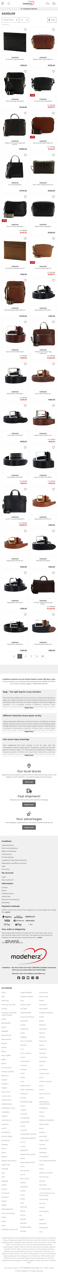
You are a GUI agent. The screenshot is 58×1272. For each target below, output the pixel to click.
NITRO (22, 1199)
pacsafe (23, 1219)
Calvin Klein (5, 1092)
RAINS (41, 1021)
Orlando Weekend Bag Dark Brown (43, 602)
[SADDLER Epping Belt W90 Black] (15, 585)
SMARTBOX (43, 1108)
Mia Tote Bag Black (14, 183)
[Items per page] (24, 19)
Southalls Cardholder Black (15, 58)
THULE (41, 1165)
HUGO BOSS (25, 1061)
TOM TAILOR (43, 1177)
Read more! (29, 804)
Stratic (41, 1128)
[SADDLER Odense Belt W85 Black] (15, 627)
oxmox (22, 1215)
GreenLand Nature (27, 1017)
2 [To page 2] (25, 656)
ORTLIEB (23, 1207)
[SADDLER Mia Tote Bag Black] (15, 167)
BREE (3, 1059)
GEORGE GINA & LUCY (9, 1229)
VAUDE (42, 1207)
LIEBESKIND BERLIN (28, 1138)
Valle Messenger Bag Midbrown (15, 309)
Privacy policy (7, 854)
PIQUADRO (43, 1009)
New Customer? (8, 880)
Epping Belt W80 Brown (15, 559)
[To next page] (37, 656)
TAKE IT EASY (44, 1140)
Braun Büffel (6, 1055)
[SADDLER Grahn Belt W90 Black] (15, 418)
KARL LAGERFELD (27, 1090)
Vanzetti (42, 1203)
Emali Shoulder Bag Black (43, 100)
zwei (41, 1232)
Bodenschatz (6, 1039)
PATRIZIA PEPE (25, 1227)
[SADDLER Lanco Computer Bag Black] (15, 501)
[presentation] (9, 3)
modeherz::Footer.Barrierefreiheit (14, 860)
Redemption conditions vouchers (14, 863)
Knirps (22, 1106)
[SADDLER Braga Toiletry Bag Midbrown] (43, 42)
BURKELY (5, 1084)
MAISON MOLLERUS (27, 1154)
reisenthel (43, 1029)
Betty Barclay (6, 1035)
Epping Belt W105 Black (43, 309)
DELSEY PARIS (6, 1136)
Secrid (41, 1098)
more (8, 912)
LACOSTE (23, 1114)
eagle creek (5, 1165)
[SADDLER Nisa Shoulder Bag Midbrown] (43, 125)
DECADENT (5, 1132)
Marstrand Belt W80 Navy (43, 643)
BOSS (3, 1051)
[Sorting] (10, 19)
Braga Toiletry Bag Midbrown (43, 58)
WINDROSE (43, 1228)
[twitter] (24, 978)
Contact (5, 887)
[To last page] (42, 656)
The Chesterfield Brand (47, 1161)
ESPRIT (4, 1185)
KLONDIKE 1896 (26, 1102)
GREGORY (24, 1021)
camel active (6, 1096)
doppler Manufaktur (9, 1161)
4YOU (3, 992)
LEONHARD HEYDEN (28, 1134)
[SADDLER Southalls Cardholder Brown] (15, 251)
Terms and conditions (10, 848)
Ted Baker (43, 1152)
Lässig (22, 1126)
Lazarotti (23, 1130)
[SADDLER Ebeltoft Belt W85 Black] (15, 376)
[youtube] (29, 978)
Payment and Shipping (10, 899)
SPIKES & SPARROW (46, 1120)
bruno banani (6, 1067)
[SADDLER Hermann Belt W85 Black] (43, 459)
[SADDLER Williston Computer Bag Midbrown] (43, 334)
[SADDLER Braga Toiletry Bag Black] (43, 209)
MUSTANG (24, 1187)
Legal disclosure (8, 845)
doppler (4, 1157)
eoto (3, 1173)
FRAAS (3, 1205)
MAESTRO (24, 1150)
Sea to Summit (44, 1094)
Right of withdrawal (9, 851)
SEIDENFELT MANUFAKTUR (44, 1103)
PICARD (23, 1231)
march (22, 1174)
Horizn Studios (25, 1053)
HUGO (22, 1057)
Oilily (22, 1203)
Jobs (3, 866)
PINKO (41, 1001)
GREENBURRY (25, 1013)
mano (22, 1166)
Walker (41, 1219)
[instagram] (33, 978)
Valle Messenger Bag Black (15, 100)
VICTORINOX (44, 1211)
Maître (22, 1158)
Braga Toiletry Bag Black (43, 225)
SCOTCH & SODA (45, 1081)
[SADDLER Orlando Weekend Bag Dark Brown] (43, 585)
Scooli (41, 1077)
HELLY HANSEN (26, 1041)
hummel (23, 1065)
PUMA (41, 1017)
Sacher (41, 1045)
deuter (3, 1148)
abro (3, 996)
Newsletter (6, 902)
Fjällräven (5, 1197)
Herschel (23, 1045)
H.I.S (22, 1049)
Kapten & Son (25, 1085)
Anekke (4, 1009)
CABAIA (4, 1088)
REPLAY (42, 1033)
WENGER (42, 1223)
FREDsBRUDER (7, 1209)
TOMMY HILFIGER (45, 1173)
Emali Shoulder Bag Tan (43, 267)
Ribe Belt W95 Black (43, 559)
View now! (29, 782)
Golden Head (25, 1005)
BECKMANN (6, 1023)
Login (4, 877)
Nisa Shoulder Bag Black (15, 225)
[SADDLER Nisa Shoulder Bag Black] (15, 209)
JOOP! (22, 1077)
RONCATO (43, 1041)
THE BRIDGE (44, 1157)
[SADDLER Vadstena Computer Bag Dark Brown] (15, 125)
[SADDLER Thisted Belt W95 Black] (15, 459)
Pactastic (23, 1223)
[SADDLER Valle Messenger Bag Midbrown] (15, 292)
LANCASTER (24, 1122)
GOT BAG (23, 1009)
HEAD (22, 1033)
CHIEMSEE (5, 1112)
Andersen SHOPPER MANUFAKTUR (9, 1014)
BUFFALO (5, 1076)
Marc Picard (24, 1170)
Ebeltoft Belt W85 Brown (43, 434)
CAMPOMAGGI (6, 1104)
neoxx (22, 1195)
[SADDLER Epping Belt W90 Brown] (43, 501)
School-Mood (44, 1073)
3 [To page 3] (31, 656)
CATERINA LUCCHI (8, 1108)
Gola (22, 1001)
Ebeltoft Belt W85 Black (15, 392)
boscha (4, 1047)
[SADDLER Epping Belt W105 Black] (43, 292)
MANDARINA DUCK (27, 1162)
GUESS (22, 1025)
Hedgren (23, 1037)
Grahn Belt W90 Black (15, 434)
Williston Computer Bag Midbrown (43, 351)
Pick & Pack (43, 992)
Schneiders (43, 1069)
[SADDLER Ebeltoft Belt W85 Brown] (43, 418)
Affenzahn (5, 1001)
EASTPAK (4, 1169)
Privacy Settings (8, 857)
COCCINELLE (6, 1120)
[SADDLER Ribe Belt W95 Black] (43, 543)
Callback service (8, 893)
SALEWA (42, 1053)
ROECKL (42, 1037)
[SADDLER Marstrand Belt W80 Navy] (43, 627)
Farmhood (5, 1193)
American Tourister (8, 1005)
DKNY (3, 1152)
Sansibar (42, 1061)
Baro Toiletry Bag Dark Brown (43, 183)
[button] (25, 29)
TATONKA (42, 1148)
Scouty (41, 1090)
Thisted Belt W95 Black (15, 476)
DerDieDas (5, 1140)
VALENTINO (43, 1199)
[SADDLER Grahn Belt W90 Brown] (43, 376)
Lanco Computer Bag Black (14, 518)
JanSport (23, 1069)
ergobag (4, 1181)
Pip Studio (43, 1005)
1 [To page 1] (19, 656)
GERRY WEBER (26, 992)
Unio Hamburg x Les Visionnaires (46, 1194)
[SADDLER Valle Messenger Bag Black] (15, 83)
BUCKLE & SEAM (7, 1072)
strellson (42, 1132)
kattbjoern (24, 1094)
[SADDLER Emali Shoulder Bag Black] (43, 83)
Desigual (4, 1144)
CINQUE (4, 1116)
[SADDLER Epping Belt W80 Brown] (15, 543)
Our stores (5, 869)
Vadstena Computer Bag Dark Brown (15, 142)
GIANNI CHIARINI (26, 996)
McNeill (23, 1183)
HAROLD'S (24, 1029)
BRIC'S (3, 1063)
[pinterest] (38, 978)
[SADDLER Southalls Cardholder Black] (15, 42)
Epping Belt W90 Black (15, 601)
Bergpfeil (4, 1031)
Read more (29, 708)
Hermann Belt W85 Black (43, 476)
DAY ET (4, 1128)
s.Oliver (42, 1116)
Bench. (4, 1027)
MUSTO (23, 1191)
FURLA (3, 1217)
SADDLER (43, 1049)
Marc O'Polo (24, 1179)
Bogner (4, 1043)
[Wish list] (48, 3)
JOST (22, 1081)
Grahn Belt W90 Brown (43, 392)
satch (41, 1065)
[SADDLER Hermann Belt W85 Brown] (15, 334)
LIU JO (22, 1142)
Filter (52, 20)
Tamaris (42, 1144)
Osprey (23, 1211)
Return (4, 890)
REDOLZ (42, 1025)
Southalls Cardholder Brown (15, 267)
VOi (40, 1215)
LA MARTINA (25, 1118)
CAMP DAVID (6, 1100)
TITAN (41, 1169)
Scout (41, 1085)
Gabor (3, 1221)
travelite (42, 1181)
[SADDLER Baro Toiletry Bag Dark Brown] (43, 167)
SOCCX (41, 1112)
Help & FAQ (6, 896)
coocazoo (4, 1124)
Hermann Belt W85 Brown (15, 350)
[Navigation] (3, 3)
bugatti (4, 1080)
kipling (23, 1098)
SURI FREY (43, 1136)
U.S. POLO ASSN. (45, 1189)
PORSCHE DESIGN (46, 1013)
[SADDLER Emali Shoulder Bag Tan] (43, 251)
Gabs (3, 1225)
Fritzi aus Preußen (8, 1213)
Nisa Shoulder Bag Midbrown (43, 142)
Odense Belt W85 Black (15, 643)
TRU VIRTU (43, 1185)
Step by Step (44, 1124)
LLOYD (23, 1146)
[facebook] (19, 978)
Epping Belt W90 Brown (43, 518)
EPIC (3, 1177)
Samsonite (43, 1057)
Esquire (4, 1189)
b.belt (3, 1019)
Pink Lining (43, 996)
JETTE (22, 1073)
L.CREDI (23, 1110)
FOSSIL (4, 1201)
